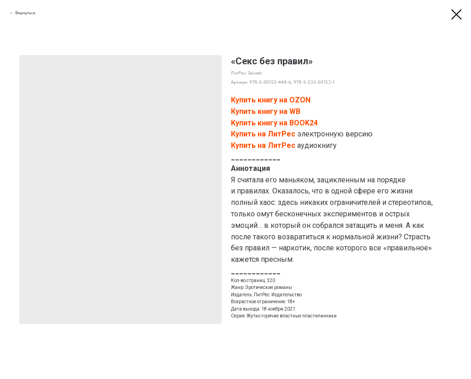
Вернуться (25, 12)
